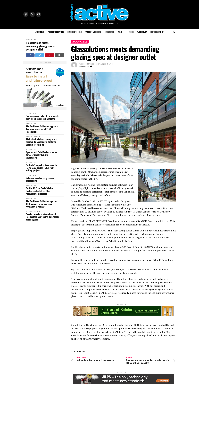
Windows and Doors (93, 32)
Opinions (130, 32)
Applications (31, 39)
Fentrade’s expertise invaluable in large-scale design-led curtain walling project (41, 168)
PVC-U (38, 136)
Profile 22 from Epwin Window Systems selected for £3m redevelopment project (39, 191)
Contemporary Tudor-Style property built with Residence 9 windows (42, 117)
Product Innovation (56, 32)
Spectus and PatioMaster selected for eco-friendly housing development (41, 155)
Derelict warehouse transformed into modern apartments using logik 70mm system (42, 217)
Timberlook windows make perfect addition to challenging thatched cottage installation (41, 142)
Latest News (39, 32)
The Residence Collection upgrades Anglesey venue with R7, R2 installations (42, 129)
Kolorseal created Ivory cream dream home (40, 179)
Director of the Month (114, 32)
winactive (85, 67)
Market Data (142, 32)
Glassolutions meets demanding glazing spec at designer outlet (41, 46)
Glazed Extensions (74, 32)
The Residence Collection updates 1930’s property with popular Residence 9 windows (41, 204)
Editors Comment (157, 32)
